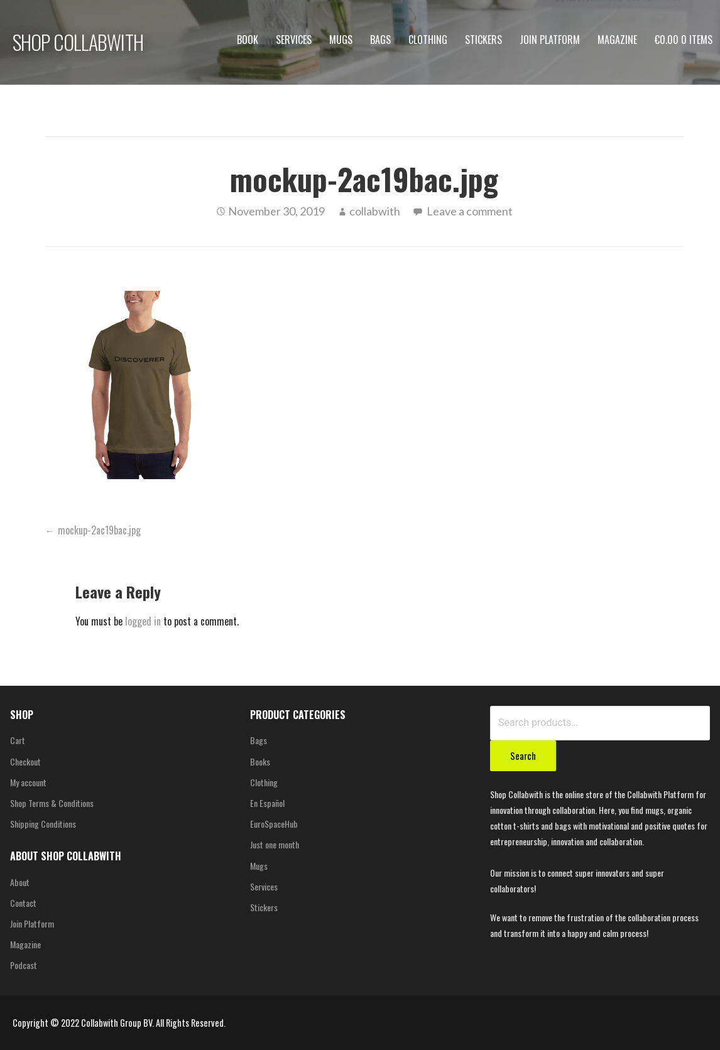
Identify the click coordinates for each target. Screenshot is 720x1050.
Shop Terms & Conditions (52, 802)
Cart (17, 740)
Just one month (274, 844)
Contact (23, 902)
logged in (143, 621)
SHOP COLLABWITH (78, 42)
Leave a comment (470, 211)
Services (294, 39)
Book (247, 39)
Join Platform (550, 39)
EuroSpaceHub (274, 823)
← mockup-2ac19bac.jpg (93, 530)
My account (28, 782)
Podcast (23, 965)
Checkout (25, 761)
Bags (380, 39)
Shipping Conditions (43, 823)
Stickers (483, 39)
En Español (267, 802)
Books (260, 761)
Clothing (427, 39)
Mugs (340, 39)
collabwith (374, 211)
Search (523, 755)
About (20, 882)
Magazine (617, 39)
